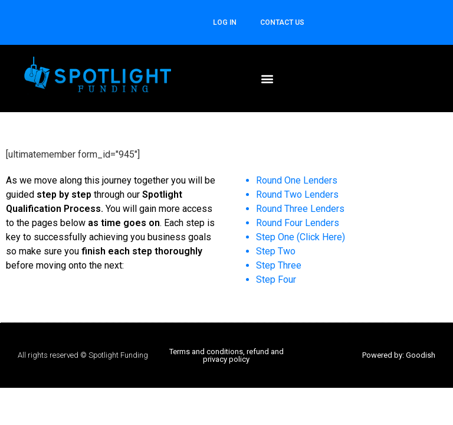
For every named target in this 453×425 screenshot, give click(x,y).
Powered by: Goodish (398, 355)
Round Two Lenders (297, 194)
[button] (267, 78)
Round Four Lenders (297, 222)
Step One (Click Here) (300, 237)
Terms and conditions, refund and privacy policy (226, 355)
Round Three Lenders (300, 208)
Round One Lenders (296, 180)
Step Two (276, 251)
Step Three (278, 265)
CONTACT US (282, 22)
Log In (225, 22)
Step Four (276, 279)
